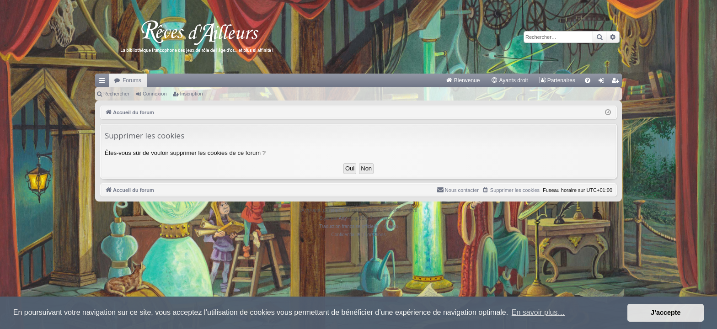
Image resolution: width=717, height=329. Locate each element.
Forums (132, 80)
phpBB (337, 209)
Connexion (155, 93)
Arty (343, 218)
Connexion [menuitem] (603, 82)
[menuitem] (463, 80)
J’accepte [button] (666, 312)
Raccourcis (104, 82)
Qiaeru (391, 226)
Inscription (191, 93)
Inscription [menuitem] (617, 82)
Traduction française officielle (348, 226)
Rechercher (116, 93)
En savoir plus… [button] (538, 312)
